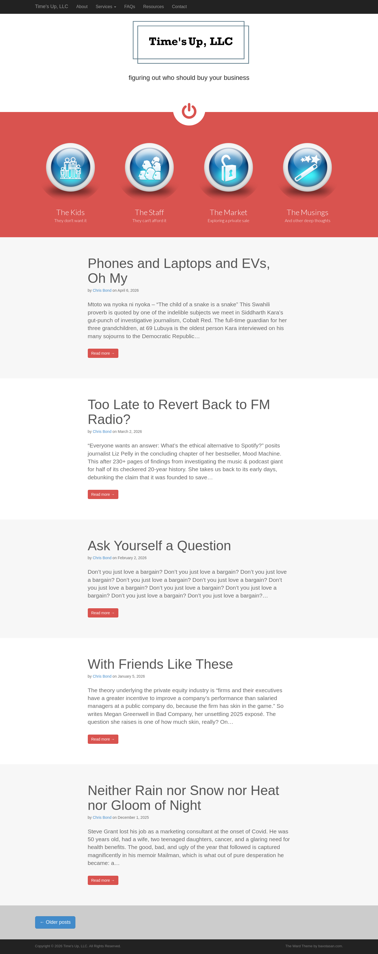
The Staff (149, 212)
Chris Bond (102, 290)
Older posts (55, 922)
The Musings (308, 212)
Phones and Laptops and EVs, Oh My (179, 271)
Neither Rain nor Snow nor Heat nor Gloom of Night (183, 798)
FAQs (129, 6)
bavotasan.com (330, 946)
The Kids (70, 212)
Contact (179, 6)
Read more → (103, 353)
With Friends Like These (160, 664)
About (82, 6)
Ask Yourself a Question (159, 545)
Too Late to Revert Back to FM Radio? (179, 412)
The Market (228, 212)
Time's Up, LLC (51, 6)
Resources (153, 6)
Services (106, 6)
